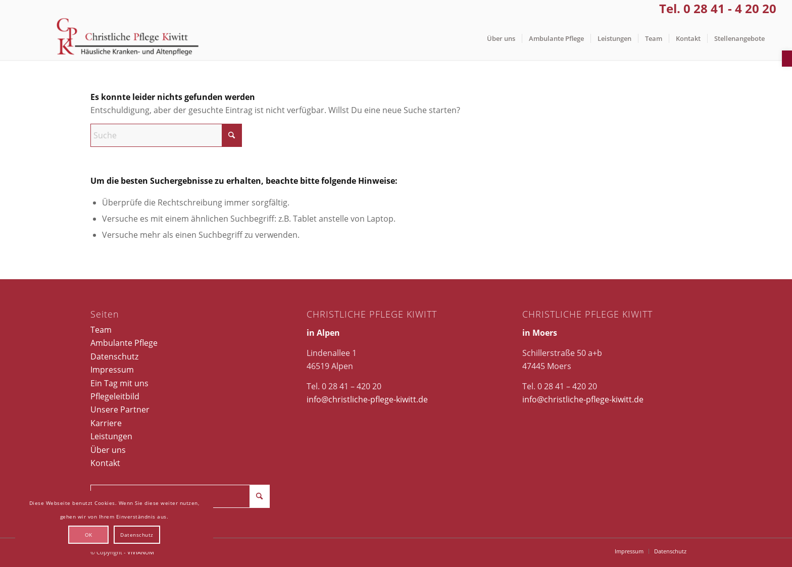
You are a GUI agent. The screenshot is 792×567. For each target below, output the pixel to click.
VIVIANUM (140, 552)
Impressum (112, 369)
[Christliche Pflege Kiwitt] (127, 38)
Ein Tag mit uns (119, 383)
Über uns (108, 449)
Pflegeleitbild (114, 396)
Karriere (106, 423)
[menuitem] (501, 38)
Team (101, 329)
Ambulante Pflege (124, 342)
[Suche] (166, 135)
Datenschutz (114, 356)
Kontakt (105, 463)
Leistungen (111, 436)
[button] (787, 58)
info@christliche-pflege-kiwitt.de (367, 399)
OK (88, 534)
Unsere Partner (120, 409)
